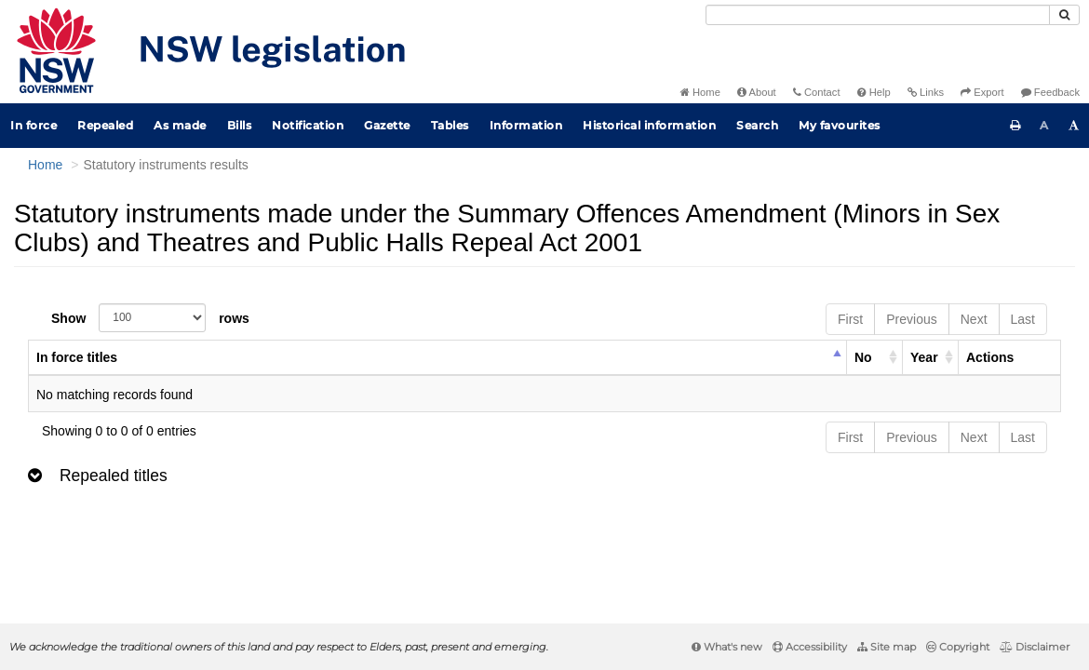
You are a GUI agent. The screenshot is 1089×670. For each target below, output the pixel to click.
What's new (727, 646)
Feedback (1050, 92)
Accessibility (810, 646)
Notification (307, 125)
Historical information (649, 125)
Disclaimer (1034, 646)
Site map (886, 646)
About (756, 92)
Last (1023, 319)
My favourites (840, 125)
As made (180, 125)
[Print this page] (1015, 125)
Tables (450, 125)
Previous (911, 319)
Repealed (105, 125)
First (850, 319)
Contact (816, 92)
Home (700, 92)
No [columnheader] (863, 357)
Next (974, 319)
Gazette (387, 125)
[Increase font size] (1074, 125)
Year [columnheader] (924, 357)
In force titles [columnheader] (76, 357)
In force (33, 125)
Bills (239, 125)
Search (757, 125)
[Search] (878, 15)
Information (526, 125)
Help (874, 92)
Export (982, 92)
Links (926, 92)
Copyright (957, 646)
